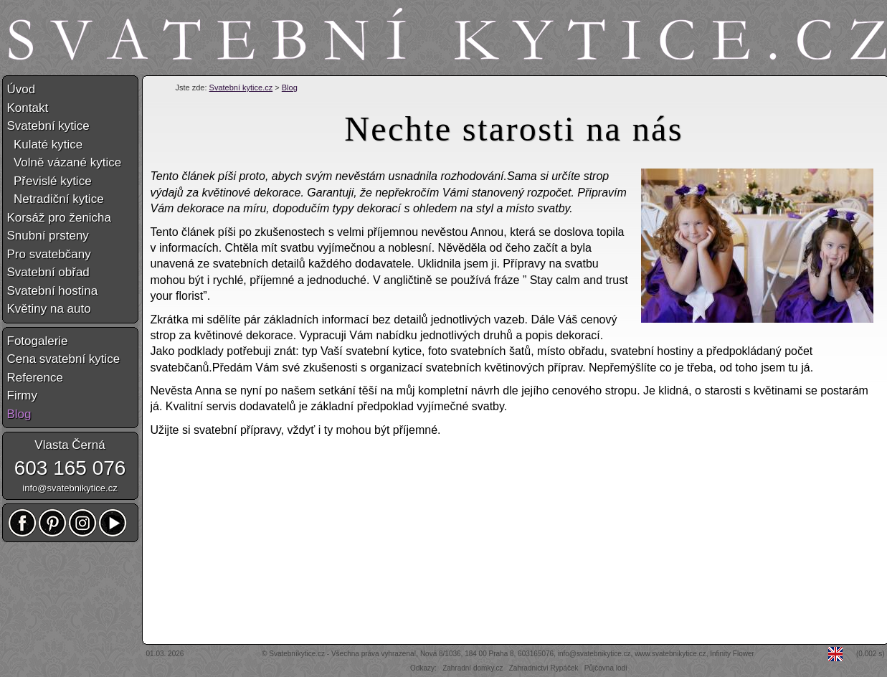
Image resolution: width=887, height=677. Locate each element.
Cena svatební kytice (63, 359)
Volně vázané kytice (64, 162)
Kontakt (28, 108)
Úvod (21, 89)
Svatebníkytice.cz (297, 654)
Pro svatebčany (49, 254)
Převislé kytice (49, 181)
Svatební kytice (48, 126)
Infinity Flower (732, 654)
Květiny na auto (49, 309)
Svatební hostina (52, 291)
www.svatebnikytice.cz (670, 654)
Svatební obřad (48, 272)
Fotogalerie (37, 341)
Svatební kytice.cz (241, 87)
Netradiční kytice (55, 199)
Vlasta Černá (69, 445)
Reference (35, 377)
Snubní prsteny (48, 235)
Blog (290, 87)
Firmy (22, 395)
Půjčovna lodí (605, 668)
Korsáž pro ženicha (59, 217)
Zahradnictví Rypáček (544, 668)
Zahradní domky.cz (472, 668)
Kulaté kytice (45, 144)
